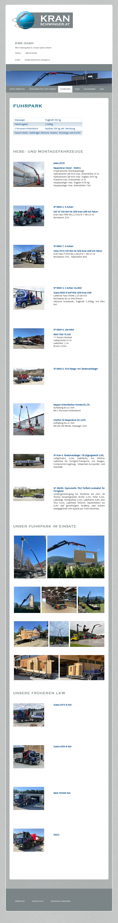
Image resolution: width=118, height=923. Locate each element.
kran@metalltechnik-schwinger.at (37, 60)
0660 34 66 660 (31, 53)
